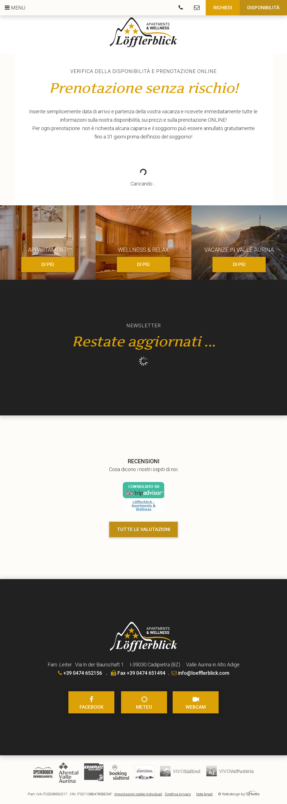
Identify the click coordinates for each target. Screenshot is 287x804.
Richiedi (222, 7)
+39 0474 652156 (80, 673)
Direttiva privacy (178, 794)
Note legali (204, 794)
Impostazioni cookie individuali (138, 794)
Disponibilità (263, 7)
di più (47, 264)
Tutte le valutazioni (143, 529)
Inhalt (143, 365)
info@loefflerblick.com (200, 673)
